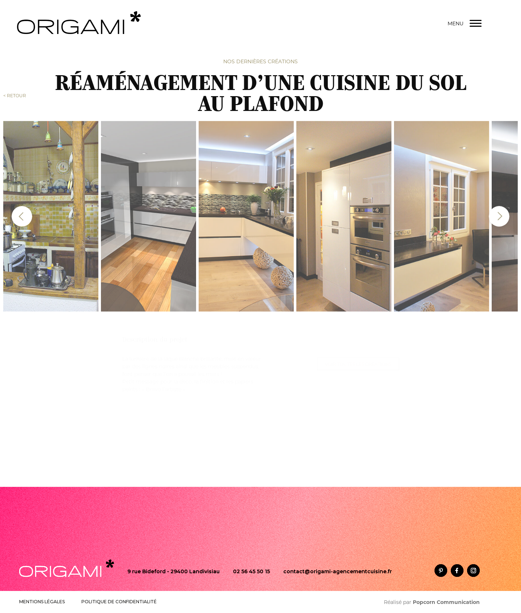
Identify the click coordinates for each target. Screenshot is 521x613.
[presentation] (22, 213)
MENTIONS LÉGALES (42, 601)
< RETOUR (14, 95)
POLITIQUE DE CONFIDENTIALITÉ (119, 601)
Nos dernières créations (260, 61)
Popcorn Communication (446, 602)
